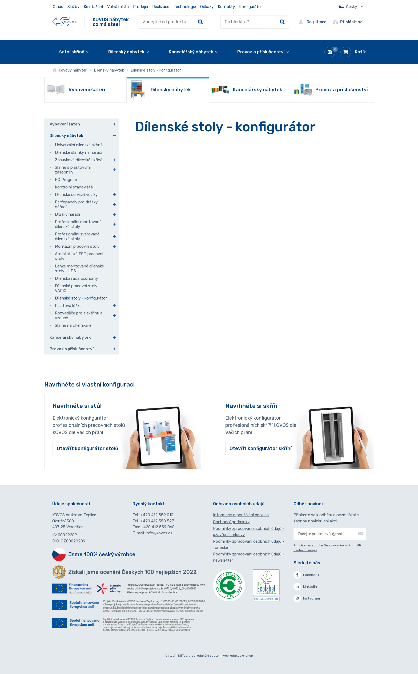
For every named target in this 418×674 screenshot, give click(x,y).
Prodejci (140, 6)
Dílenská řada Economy (76, 278)
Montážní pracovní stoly (77, 246)
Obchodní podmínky (231, 521)
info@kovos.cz (159, 533)
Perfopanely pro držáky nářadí (76, 204)
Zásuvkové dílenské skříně (78, 159)
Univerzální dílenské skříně (79, 145)
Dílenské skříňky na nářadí (78, 152)
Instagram (307, 598)
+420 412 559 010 (156, 515)
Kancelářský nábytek (70, 337)
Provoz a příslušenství (72, 348)
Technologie (185, 6)
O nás (58, 6)
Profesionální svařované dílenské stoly (77, 236)
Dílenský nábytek (109, 70)
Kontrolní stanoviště (74, 187)
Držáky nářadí (67, 214)
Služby (73, 6)
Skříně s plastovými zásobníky (73, 170)
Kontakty (226, 6)
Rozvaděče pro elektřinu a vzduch (78, 315)
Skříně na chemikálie (73, 325)
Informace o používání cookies (241, 515)
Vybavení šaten (65, 124)
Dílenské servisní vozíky (76, 194)
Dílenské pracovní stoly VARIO (76, 288)
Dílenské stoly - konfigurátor (81, 298)
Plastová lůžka (68, 305)
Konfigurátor (250, 6)
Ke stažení (93, 6)
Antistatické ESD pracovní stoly (79, 256)
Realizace (160, 6)
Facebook (306, 575)
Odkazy (207, 6)
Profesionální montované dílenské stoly (78, 224)
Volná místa (118, 6)
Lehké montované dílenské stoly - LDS (79, 268)
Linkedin (305, 586)
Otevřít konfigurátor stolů (87, 448)
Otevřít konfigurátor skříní (261, 448)
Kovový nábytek (69, 70)
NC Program (66, 179)
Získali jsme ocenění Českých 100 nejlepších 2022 (132, 572)
